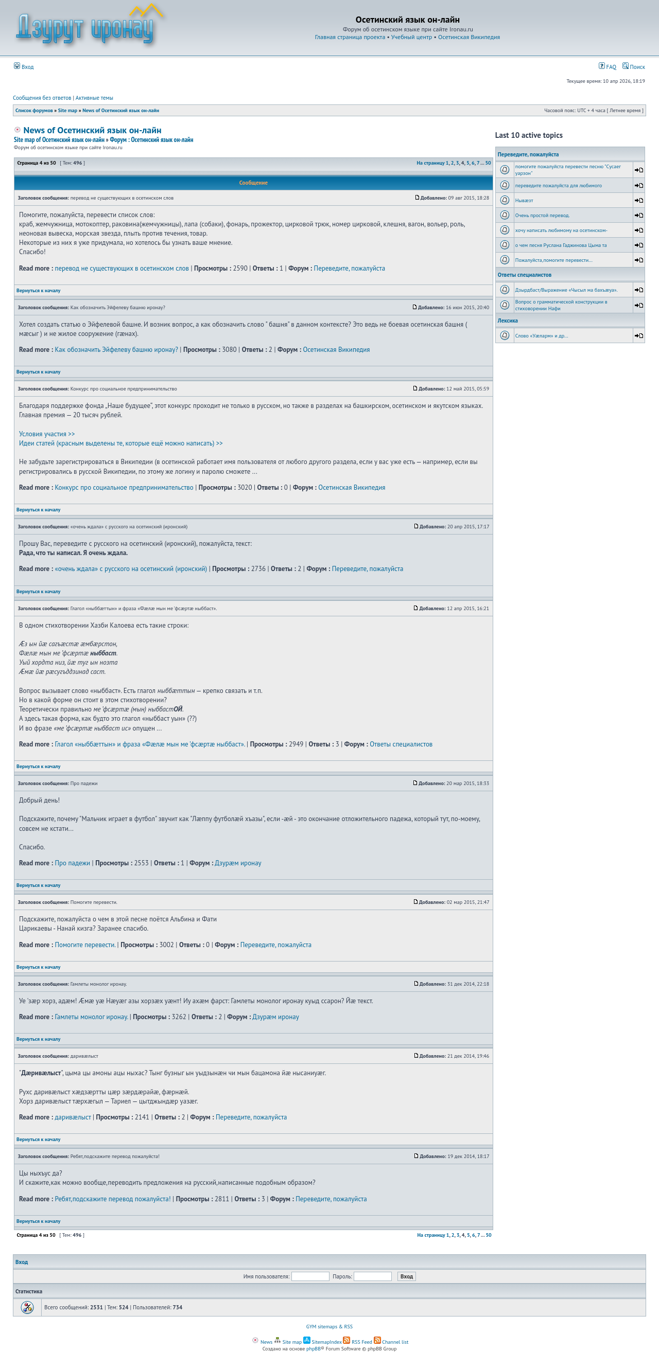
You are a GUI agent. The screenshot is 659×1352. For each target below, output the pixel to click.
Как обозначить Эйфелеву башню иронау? (116, 349)
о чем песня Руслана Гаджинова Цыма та (561, 245)
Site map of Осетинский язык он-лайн (59, 139)
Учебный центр (411, 37)
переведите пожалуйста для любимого (558, 185)
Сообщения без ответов (42, 97)
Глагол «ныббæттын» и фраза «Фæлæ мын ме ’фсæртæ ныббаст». (150, 744)
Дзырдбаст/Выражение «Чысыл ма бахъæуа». (566, 290)
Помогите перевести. (85, 944)
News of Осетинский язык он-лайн (120, 110)
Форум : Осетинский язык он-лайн (151, 139)
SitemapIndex (322, 1342)
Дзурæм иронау (238, 863)
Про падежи (72, 863)
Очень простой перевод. (542, 215)
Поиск (633, 66)
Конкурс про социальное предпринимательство (124, 487)
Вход (24, 66)
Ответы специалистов (401, 744)
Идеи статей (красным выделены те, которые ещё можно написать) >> (121, 443)
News (262, 1342)
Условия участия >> (47, 434)
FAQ (607, 66)
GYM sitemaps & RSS (329, 1326)
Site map (67, 110)
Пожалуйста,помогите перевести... (554, 260)
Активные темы (94, 97)
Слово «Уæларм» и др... (541, 335)
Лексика (508, 320)
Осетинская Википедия (469, 37)
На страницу (431, 162)
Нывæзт (524, 200)
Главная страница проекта (350, 37)
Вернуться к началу (38, 290)
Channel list (391, 1342)
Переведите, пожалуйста (350, 268)
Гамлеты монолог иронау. (91, 1016)
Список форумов (34, 110)
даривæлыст (73, 1117)
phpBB (313, 1348)
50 (488, 162)
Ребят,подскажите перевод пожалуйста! (112, 1199)
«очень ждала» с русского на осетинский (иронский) (131, 568)
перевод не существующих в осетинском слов (122, 268)
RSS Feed (357, 1342)
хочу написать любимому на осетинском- (561, 230)
